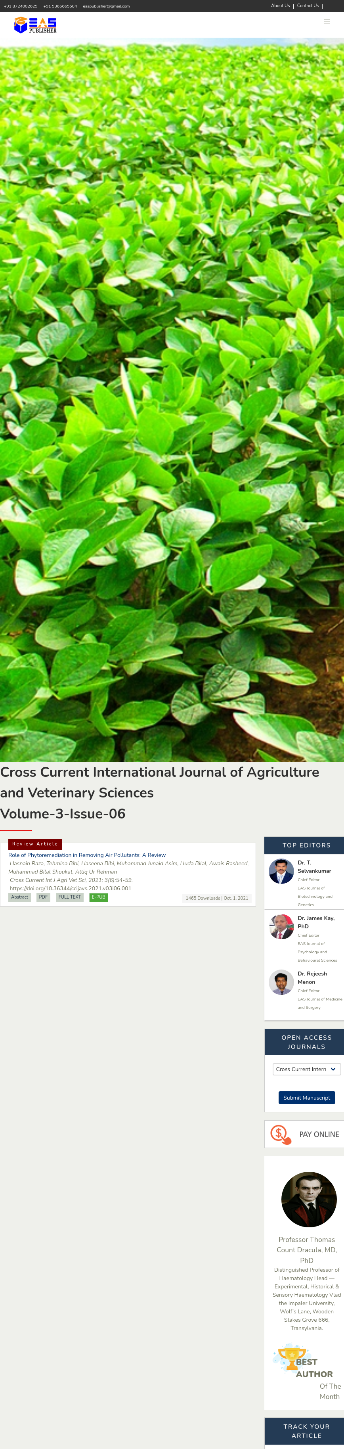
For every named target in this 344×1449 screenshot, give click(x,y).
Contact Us (308, 6)
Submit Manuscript (306, 1098)
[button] (327, 21)
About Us (280, 6)
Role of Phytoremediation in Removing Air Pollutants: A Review (87, 855)
